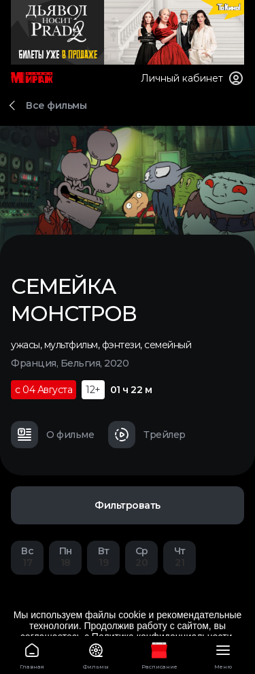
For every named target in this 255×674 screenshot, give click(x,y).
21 (179, 557)
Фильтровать (127, 505)
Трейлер (147, 434)
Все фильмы (56, 105)
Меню (223, 654)
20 (141, 557)
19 (103, 557)
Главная (32, 654)
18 (65, 557)
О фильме (52, 434)
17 (27, 557)
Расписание (160, 654)
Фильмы (96, 654)
